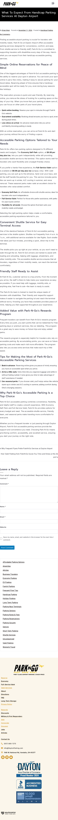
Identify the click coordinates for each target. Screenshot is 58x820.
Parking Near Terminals (12, 607)
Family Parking (9, 586)
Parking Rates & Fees (11, 615)
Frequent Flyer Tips (10, 590)
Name (3, 506)
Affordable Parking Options (13, 562)
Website (3, 527)
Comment (4, 484)
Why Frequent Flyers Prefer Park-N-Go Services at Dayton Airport (26, 448)
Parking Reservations (11, 619)
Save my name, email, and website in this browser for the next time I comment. (28, 538)
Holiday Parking (9, 598)
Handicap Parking (46, 30)
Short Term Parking (10, 631)
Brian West (6, 30)
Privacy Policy (6, 704)
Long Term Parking (10, 603)
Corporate (5, 723)
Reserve (4, 678)
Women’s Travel (9, 647)
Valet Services (6, 688)
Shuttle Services (9, 635)
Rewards (4, 710)
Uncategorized (8, 639)
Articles (6, 570)
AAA (2, 720)
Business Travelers (10, 574)
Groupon (4, 726)
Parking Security (9, 623)
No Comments (5, 34)
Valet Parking (8, 643)
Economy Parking (10, 578)
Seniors (6, 627)
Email (3, 517)
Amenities (7, 566)
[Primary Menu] (53, 3)
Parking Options (9, 611)
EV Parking (7, 582)
